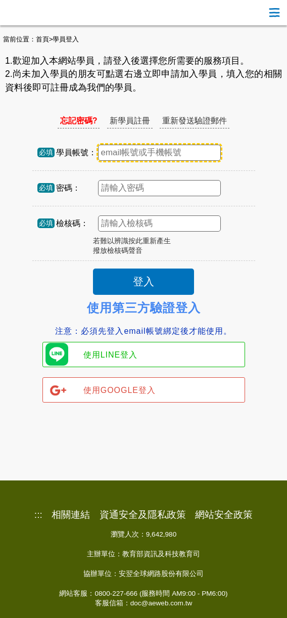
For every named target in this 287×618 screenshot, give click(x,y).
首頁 (42, 39)
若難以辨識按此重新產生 (132, 241)
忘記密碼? (79, 120)
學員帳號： (76, 152)
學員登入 (66, 39)
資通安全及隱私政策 (143, 515)
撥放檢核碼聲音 (117, 250)
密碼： (68, 188)
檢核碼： (72, 223)
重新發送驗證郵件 (194, 120)
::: (38, 515)
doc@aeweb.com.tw (161, 603)
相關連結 (71, 515)
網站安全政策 (224, 515)
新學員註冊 (130, 120)
